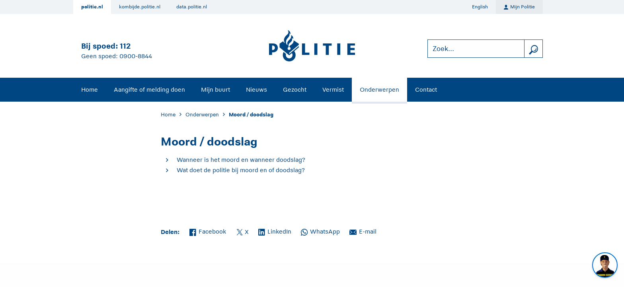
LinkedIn (274, 230)
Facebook (207, 230)
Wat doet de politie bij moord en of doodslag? (241, 170)
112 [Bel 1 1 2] (125, 46)
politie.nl (92, 7)
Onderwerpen (379, 89)
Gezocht (294, 89)
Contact (426, 89)
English (480, 7)
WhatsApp (320, 230)
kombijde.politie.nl (139, 7)
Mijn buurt (215, 89)
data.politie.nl (191, 7)
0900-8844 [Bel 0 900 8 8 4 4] (135, 56)
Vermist (333, 89)
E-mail (362, 230)
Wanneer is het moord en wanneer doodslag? (241, 159)
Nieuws (256, 89)
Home (89, 89)
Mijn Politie (519, 7)
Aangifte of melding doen (149, 89)
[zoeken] (533, 49)
